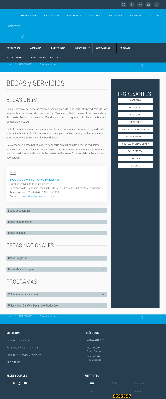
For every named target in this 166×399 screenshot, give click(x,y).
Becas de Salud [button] (17, 232)
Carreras (135, 100)
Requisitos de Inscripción (135, 129)
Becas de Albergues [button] (19, 210)
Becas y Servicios (135, 136)
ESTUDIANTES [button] (51, 15)
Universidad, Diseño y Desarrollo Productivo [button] (33, 305)
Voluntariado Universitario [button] (23, 294)
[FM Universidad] (157, 4)
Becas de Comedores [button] (20, 221)
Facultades (135, 107)
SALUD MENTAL (135, 151)
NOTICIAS (154, 15)
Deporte (135, 166)
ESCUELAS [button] (135, 15)
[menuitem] (15, 48)
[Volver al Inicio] (13, 26)
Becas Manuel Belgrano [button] (21, 269)
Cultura (135, 158)
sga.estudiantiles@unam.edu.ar (36, 196)
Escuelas (135, 115)
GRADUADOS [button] (74, 15)
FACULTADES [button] (115, 15)
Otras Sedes (135, 122)
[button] (22, 36)
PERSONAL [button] (95, 15)
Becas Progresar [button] (17, 258)
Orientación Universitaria (135, 144)
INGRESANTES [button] (28, 15)
